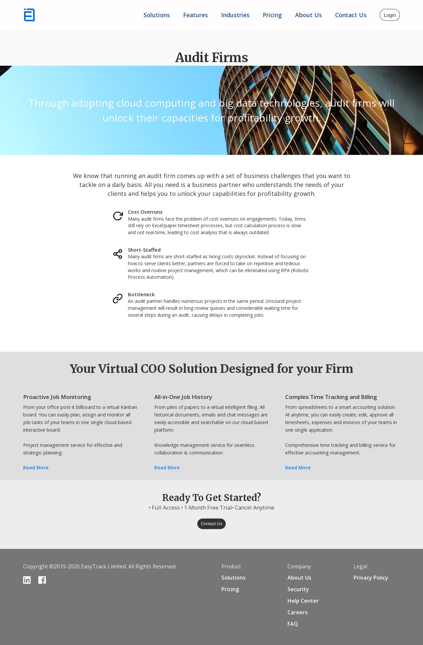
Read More (36, 467)
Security (298, 589)
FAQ (293, 623)
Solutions (156, 15)
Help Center (303, 600)
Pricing (272, 15)
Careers (298, 612)
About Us (299, 577)
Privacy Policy (371, 577)
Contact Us (350, 15)
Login (390, 15)
